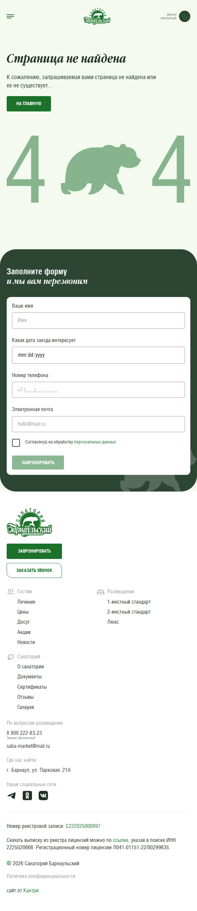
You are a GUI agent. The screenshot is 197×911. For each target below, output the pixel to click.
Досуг (23, 622)
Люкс (113, 622)
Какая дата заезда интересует (44, 340)
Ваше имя (22, 306)
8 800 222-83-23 (24, 733)
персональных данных (95, 441)
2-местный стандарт (129, 612)
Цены (23, 612)
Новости (26, 642)
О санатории (30, 666)
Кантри (31, 890)
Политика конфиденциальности (41, 876)
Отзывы (25, 697)
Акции (24, 632)
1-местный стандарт (129, 602)
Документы (29, 676)
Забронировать (38, 462)
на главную (28, 103)
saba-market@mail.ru (28, 746)
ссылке (120, 840)
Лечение (26, 602)
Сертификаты (32, 687)
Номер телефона (30, 375)
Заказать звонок (34, 570)
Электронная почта (32, 409)
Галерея (25, 707)
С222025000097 (83, 826)
